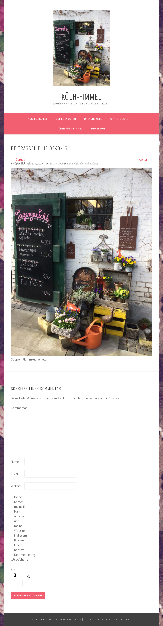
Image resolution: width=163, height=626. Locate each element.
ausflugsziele (37, 119)
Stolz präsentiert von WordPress (56, 619)
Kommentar (17, 410)
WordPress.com (119, 619)
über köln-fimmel (70, 128)
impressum (97, 128)
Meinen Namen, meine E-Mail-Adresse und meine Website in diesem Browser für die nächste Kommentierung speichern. (20, 528)
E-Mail (16, 474)
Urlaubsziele (93, 119)
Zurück (18, 159)
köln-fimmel (81, 96)
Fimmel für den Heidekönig (82, 163)
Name (16, 462)
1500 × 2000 (57, 163)
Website (16, 486)
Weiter (145, 159)
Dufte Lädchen (66, 119)
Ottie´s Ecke (119, 119)
